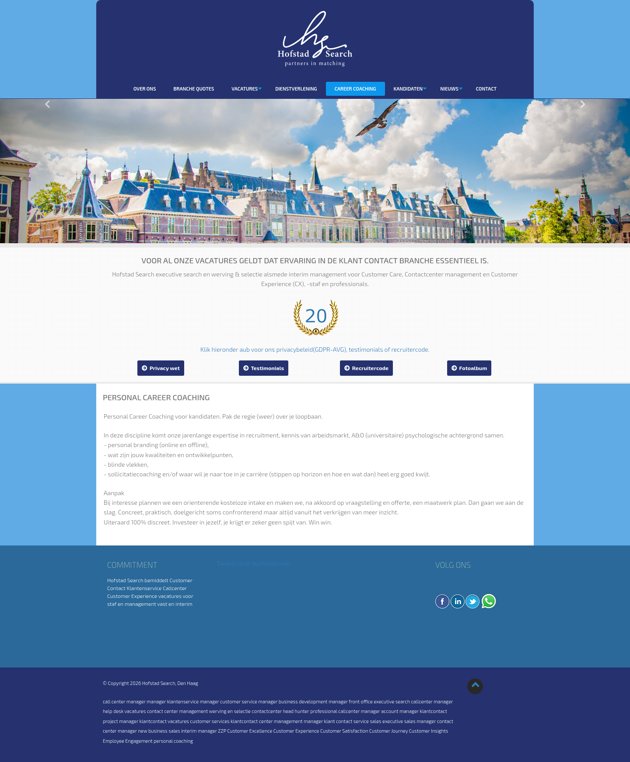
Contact (486, 88)
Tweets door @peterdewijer (254, 563)
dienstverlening (296, 88)
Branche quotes (194, 88)
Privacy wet (161, 368)
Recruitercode (366, 368)
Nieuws (451, 89)
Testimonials (263, 368)
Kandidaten (410, 89)
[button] (47, 171)
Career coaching (355, 88)
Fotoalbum (469, 368)
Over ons (144, 88)
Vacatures (246, 89)
